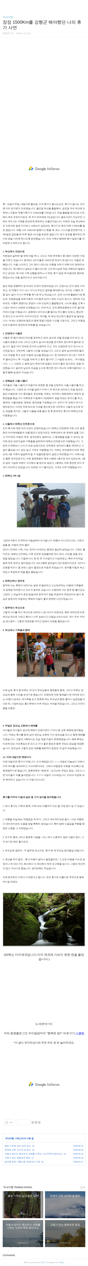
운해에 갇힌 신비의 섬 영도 (18, 1150)
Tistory (61, 1262)
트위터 (52, 1173)
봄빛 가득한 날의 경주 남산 (18, 1146)
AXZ (43, 1262)
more (82, 1187)
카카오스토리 (44, 1173)
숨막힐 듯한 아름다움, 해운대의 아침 (22, 1161)
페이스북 (36, 1173)
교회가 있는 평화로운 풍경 (17, 1158)
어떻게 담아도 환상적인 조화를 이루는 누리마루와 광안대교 (34, 1154)
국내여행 (8, 17)
